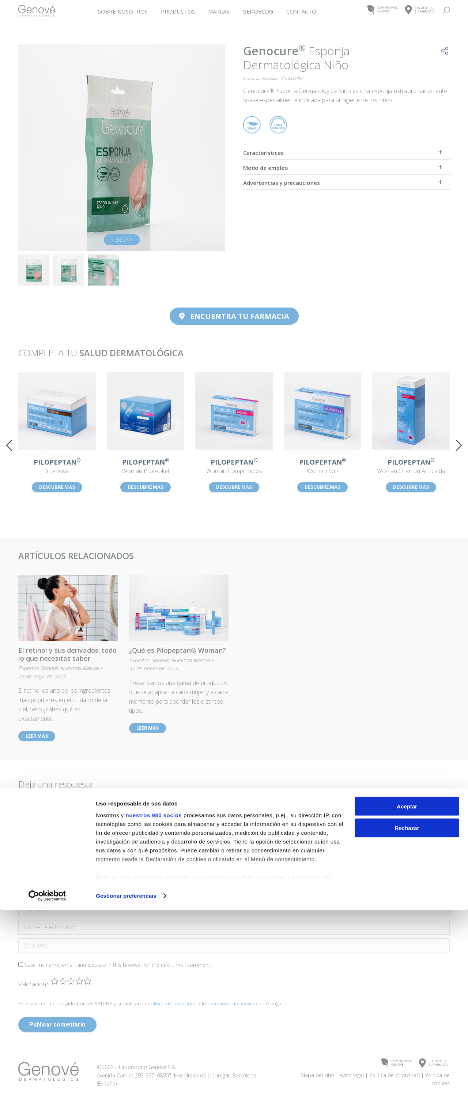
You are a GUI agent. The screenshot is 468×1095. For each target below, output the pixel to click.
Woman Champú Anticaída (411, 467)
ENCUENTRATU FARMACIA (420, 10)
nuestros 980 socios (153, 1000)
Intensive (57, 467)
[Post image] (57, 411)
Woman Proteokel (145, 467)
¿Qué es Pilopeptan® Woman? (177, 650)
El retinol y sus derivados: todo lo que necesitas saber (67, 654)
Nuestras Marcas (79, 667)
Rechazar (407, 1013)
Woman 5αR (322, 467)
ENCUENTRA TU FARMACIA (234, 316)
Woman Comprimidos (234, 467)
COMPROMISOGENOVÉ (383, 10)
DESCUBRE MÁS (57, 487)
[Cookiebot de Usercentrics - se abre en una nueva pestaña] (47, 1080)
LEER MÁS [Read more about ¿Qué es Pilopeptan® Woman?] (147, 728)
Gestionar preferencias (126, 1080)
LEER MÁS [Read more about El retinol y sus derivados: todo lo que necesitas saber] (37, 736)
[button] (9, 445)
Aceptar (407, 991)
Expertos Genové (38, 667)
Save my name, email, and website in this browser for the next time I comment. (118, 964)
